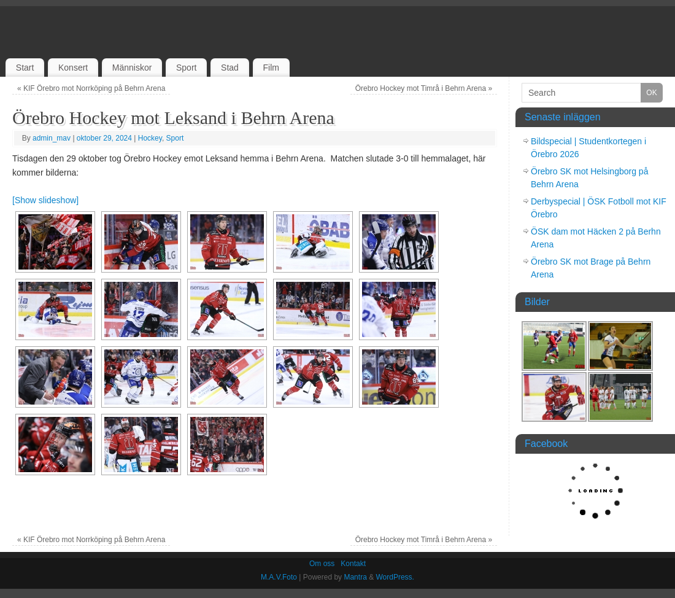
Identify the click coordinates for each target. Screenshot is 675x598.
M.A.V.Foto (279, 577)
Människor (132, 67)
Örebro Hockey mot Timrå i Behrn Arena (423, 88)
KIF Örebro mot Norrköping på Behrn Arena (91, 88)
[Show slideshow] (45, 200)
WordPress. (395, 577)
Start (25, 67)
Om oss (321, 563)
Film (271, 67)
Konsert (73, 67)
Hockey (150, 138)
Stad (230, 67)
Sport (186, 67)
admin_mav (52, 138)
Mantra (355, 577)
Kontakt (353, 563)
